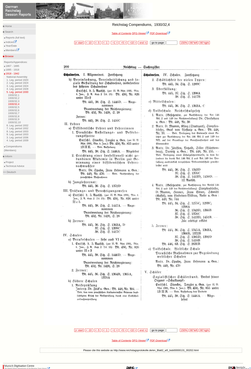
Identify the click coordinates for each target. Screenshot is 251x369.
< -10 (89, 42)
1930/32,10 (14, 122)
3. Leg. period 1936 (17, 137)
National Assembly (17, 76)
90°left (193, 42)
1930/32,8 (13, 116)
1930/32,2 (13, 98)
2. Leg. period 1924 (17, 82)
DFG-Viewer (140, 33)
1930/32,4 (13, 104)
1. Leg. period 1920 (17, 80)
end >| (142, 42)
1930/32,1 (13, 95)
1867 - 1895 (12, 66)
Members (12, 50)
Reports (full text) (15, 37)
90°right (204, 42)
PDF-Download (160, 33)
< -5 (97, 42)
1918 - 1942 (12, 73)
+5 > (123, 42)
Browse (8, 56)
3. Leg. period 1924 (17, 86)
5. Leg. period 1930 (17, 92)
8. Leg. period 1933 (17, 131)
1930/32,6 (13, 110)
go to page (158, 42)
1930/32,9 (13, 119)
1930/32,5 (13, 107)
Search (8, 31)
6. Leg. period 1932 (17, 125)
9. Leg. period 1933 (17, 134)
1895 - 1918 (12, 69)
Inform (8, 156)
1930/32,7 (13, 113)
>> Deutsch (9, 172)
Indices (11, 42)
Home (8, 26)
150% (184, 42)
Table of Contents (121, 33)
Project (9, 162)
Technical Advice (14, 166)
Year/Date (11, 45)
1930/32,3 (13, 101)
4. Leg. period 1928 (17, 88)
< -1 (105, 42)
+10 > (132, 42)
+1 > (114, 42)
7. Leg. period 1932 (17, 128)
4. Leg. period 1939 (17, 140)
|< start (79, 42)
